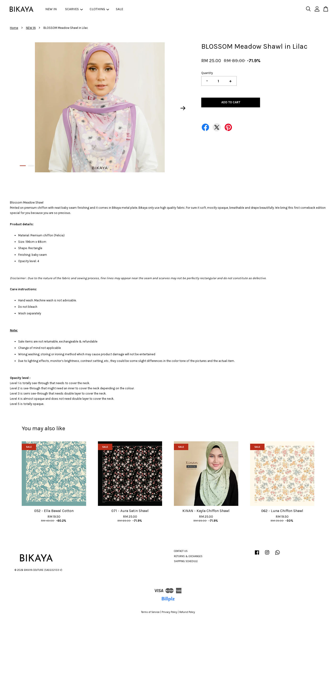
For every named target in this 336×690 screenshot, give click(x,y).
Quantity (207, 73)
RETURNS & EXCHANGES (188, 556)
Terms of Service (150, 612)
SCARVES (74, 9)
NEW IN (51, 9)
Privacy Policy (169, 612)
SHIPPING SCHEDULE (186, 561)
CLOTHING (99, 9)
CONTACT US (181, 551)
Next (183, 108)
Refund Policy (187, 612)
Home (14, 28)
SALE (119, 9)
